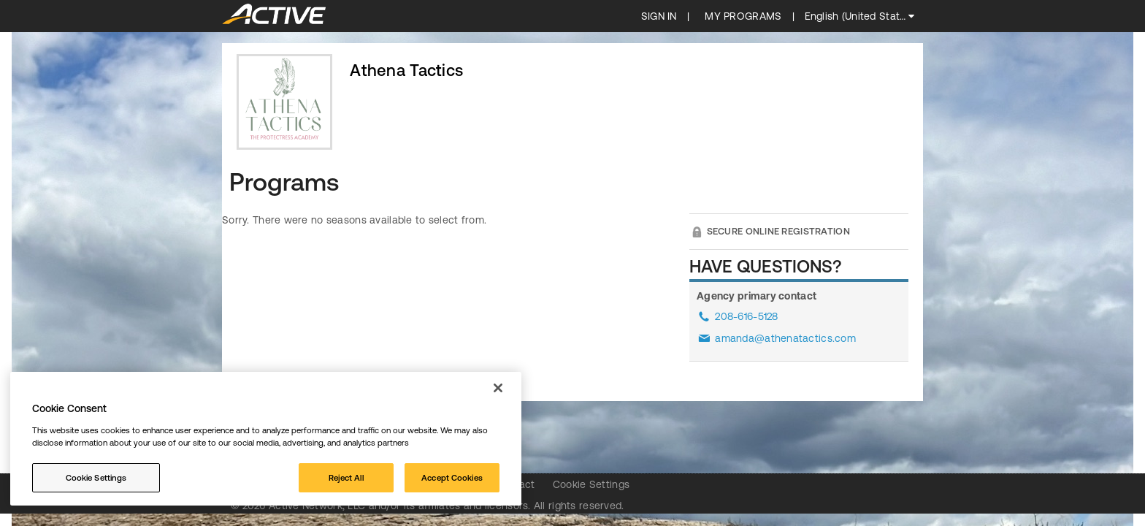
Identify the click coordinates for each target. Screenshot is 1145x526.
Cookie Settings (591, 484)
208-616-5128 (746, 316)
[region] (265, 439)
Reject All (346, 477)
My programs (743, 16)
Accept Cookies (452, 477)
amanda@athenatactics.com (785, 338)
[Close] (498, 388)
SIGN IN (659, 16)
